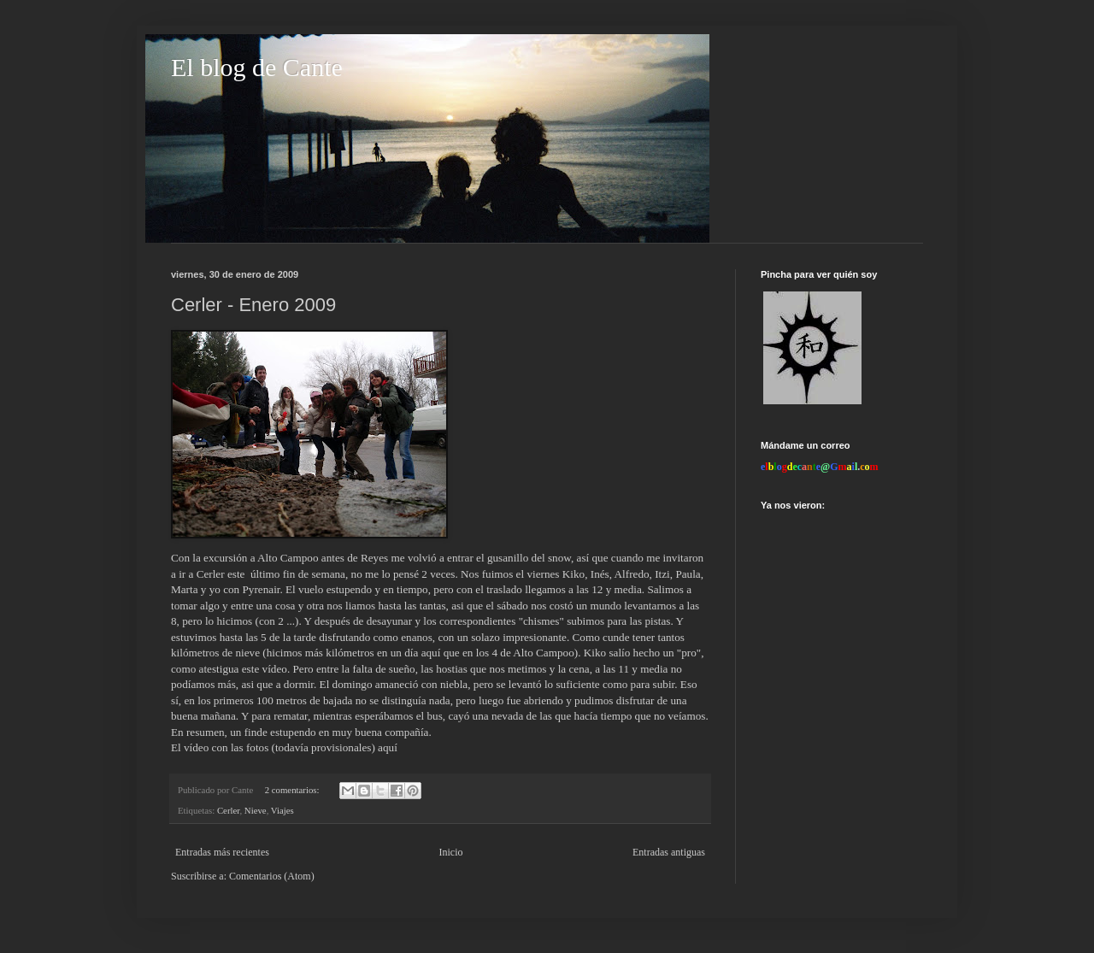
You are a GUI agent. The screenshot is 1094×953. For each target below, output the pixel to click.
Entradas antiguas (668, 852)
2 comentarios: (293, 790)
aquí (387, 747)
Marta (186, 589)
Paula (687, 574)
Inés (600, 574)
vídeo (274, 668)
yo (216, 589)
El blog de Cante (257, 67)
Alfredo (632, 574)
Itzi (662, 574)
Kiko (573, 574)
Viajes (282, 810)
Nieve (255, 810)
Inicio (450, 852)
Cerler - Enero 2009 (253, 304)
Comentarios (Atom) (272, 876)
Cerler (228, 810)
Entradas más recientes (222, 852)
